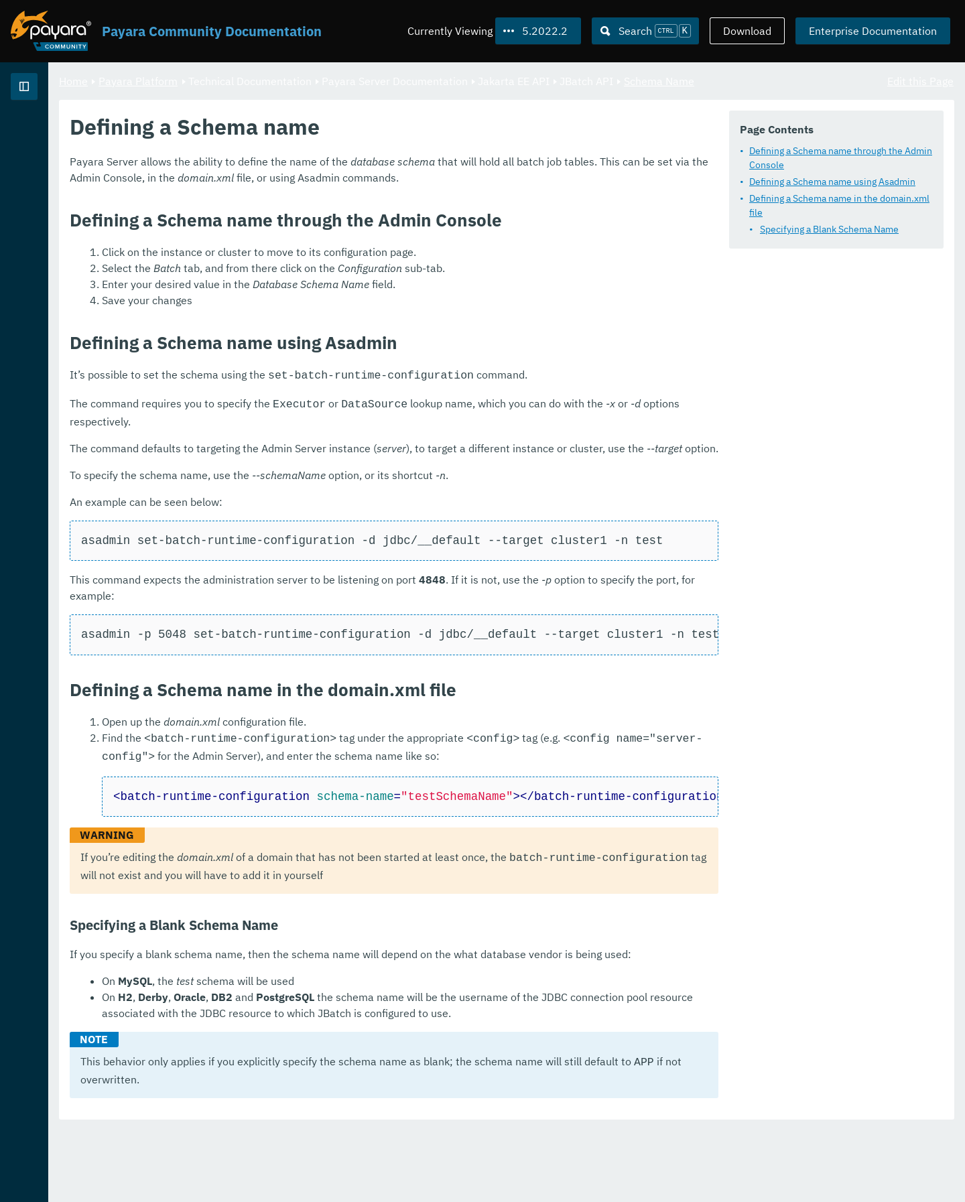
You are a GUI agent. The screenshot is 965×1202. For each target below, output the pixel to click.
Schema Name (826, 80)
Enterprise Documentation (873, 31)
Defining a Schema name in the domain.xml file (839, 205)
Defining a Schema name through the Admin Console (840, 157)
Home (240, 80)
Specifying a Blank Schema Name (829, 228)
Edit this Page (920, 80)
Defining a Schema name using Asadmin (832, 181)
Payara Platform (52, 134)
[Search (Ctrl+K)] (645, 30)
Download (747, 31)
